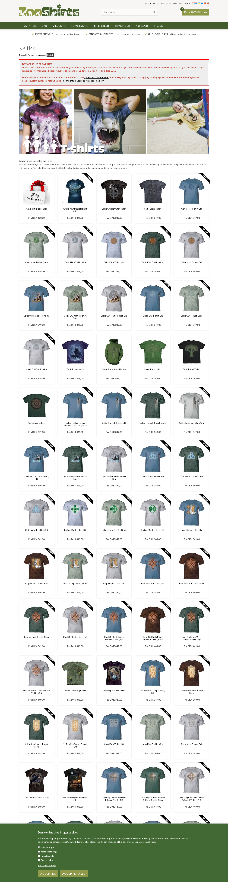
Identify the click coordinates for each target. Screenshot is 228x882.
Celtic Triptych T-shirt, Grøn (153, 423)
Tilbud (158, 25)
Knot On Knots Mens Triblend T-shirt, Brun (153, 638)
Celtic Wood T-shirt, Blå (153, 476)
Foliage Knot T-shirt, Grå (152, 530)
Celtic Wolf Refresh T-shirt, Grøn (75, 477)
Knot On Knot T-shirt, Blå (152, 583)
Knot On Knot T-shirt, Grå (75, 637)
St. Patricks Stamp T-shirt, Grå (75, 745)
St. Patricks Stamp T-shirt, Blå (153, 691)
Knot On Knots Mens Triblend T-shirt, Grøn (191, 638)
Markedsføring (49, 851)
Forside (147, 4)
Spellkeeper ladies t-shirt (113, 690)
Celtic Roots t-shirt (153, 369)
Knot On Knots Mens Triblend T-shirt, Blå (114, 638)
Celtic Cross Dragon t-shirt (114, 209)
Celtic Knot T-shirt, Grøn (153, 262)
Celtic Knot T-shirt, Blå (114, 262)
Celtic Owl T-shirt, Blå (153, 315)
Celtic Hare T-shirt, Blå (191, 209)
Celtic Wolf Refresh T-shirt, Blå (36, 477)
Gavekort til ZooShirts (36, 209)
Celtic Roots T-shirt (191, 369)
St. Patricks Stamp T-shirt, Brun (191, 691)
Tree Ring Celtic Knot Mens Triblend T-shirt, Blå (113, 798)
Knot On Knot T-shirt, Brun (191, 583)
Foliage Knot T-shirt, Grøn (114, 530)
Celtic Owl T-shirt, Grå (36, 369)
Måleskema (166, 4)
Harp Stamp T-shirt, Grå (114, 583)
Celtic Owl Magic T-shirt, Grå (114, 315)
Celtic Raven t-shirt (75, 369)
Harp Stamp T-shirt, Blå (191, 530)
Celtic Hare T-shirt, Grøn (36, 262)
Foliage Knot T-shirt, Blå (75, 530)
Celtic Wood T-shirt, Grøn (191, 476)
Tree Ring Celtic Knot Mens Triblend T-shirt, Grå (191, 798)
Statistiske (47, 860)
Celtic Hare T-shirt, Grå (75, 262)
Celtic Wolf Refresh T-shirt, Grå (114, 477)
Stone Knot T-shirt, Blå (114, 744)
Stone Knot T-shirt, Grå (191, 744)
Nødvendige (47, 847)
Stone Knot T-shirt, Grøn (152, 744)
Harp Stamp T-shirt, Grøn (75, 583)
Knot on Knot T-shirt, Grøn (36, 637)
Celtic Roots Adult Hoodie (114, 369)
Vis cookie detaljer (47, 865)
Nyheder (142, 25)
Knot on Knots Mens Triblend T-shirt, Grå (36, 691)
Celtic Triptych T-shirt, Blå (114, 423)
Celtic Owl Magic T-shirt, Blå (36, 315)
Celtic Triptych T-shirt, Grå (191, 423)
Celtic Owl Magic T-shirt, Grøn (75, 317)
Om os (156, 4)
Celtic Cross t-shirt (152, 209)
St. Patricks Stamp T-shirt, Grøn (36, 745)
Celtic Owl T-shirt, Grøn (192, 315)
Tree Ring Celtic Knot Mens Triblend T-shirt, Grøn (152, 798)
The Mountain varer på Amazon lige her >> (83, 80)
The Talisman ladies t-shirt (36, 797)
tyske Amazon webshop (96, 77)
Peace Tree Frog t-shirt (75, 690)
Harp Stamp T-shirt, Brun (36, 583)
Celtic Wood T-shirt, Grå (36, 530)
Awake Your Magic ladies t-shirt (75, 210)
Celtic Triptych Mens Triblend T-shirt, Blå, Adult (75, 424)
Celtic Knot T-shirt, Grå (191, 262)
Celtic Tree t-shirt (36, 423)
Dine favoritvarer (181, 4)
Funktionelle (47, 856)
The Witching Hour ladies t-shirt (75, 798)
